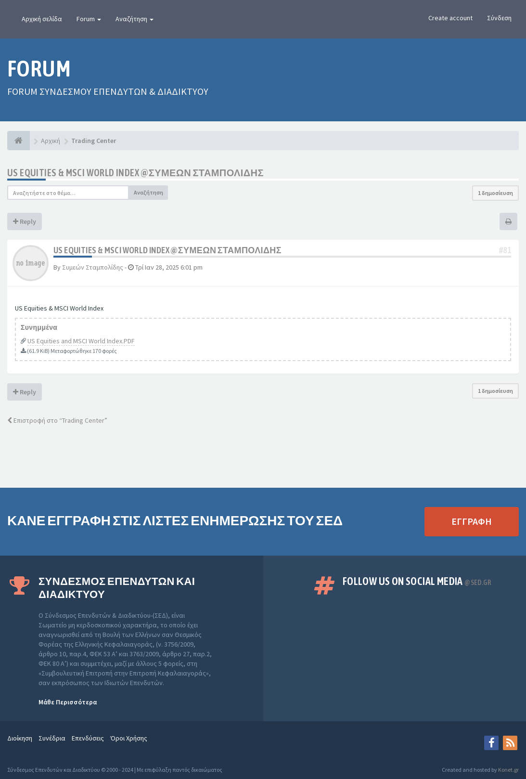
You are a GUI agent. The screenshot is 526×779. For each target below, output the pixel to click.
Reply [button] (24, 221)
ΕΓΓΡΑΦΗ (471, 521)
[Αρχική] (18, 140)
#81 (505, 250)
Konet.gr (508, 769)
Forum (89, 18)
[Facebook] (491, 743)
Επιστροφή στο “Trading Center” (57, 420)
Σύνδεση (499, 17)
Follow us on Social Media (417, 581)
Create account (450, 17)
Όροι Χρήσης (128, 738)
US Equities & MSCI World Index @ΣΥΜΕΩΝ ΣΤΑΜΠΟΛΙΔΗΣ (135, 172)
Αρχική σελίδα (42, 18)
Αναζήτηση (134, 18)
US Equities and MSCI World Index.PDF (81, 341)
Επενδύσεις (88, 738)
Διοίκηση (19, 738)
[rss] (510, 743)
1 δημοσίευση (495, 192)
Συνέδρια (51, 738)
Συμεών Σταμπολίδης (92, 267)
